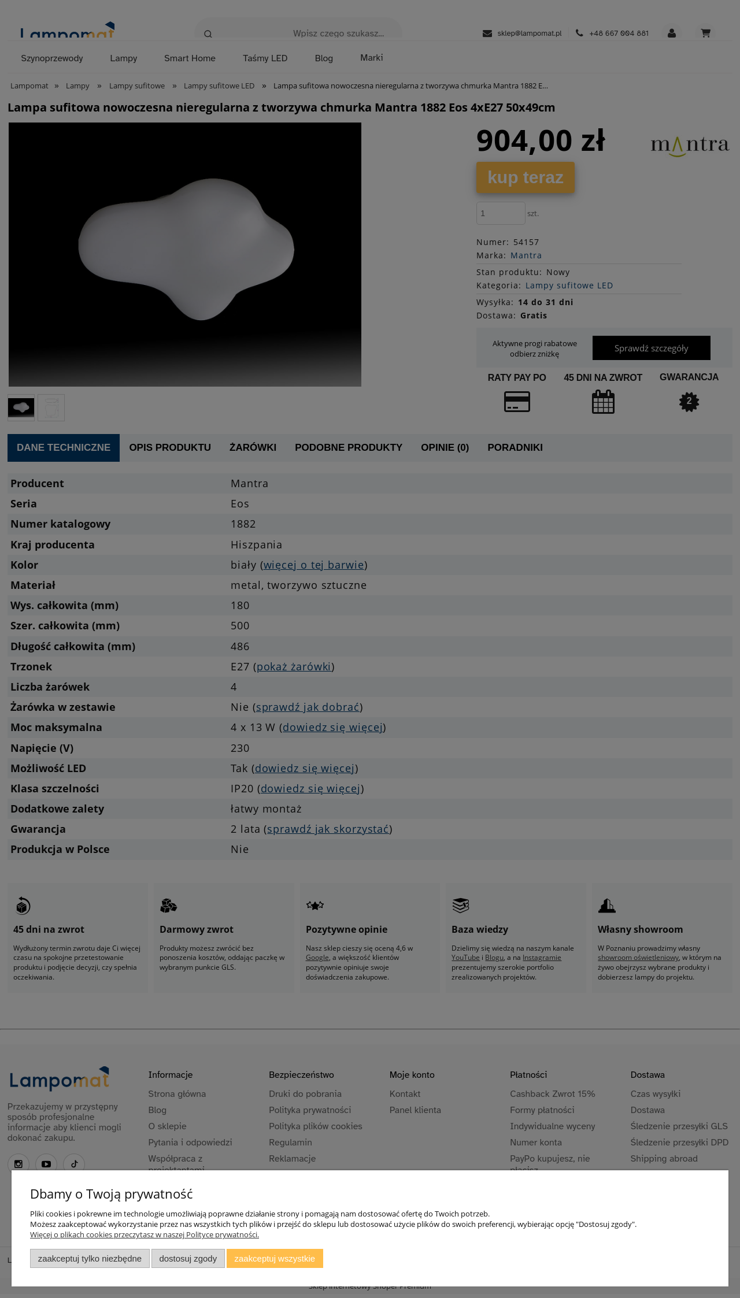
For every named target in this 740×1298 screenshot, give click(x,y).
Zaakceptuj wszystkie (275, 1258)
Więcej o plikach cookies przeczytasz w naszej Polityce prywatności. (144, 1234)
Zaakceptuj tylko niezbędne (90, 1258)
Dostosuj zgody (188, 1258)
